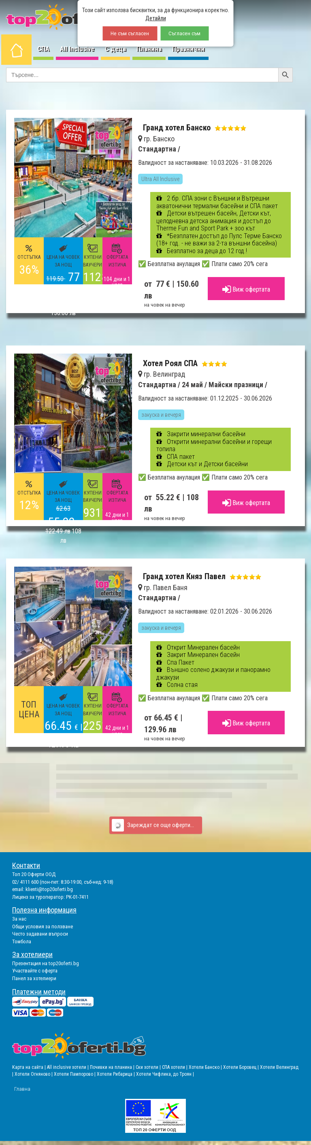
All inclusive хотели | (68, 1067)
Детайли (155, 18)
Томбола (21, 941)
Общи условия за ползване (42, 926)
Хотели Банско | (206, 1067)
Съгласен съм (184, 33)
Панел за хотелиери (34, 978)
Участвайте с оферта (35, 971)
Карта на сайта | (29, 1067)
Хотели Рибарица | (116, 1074)
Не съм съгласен (130, 33)
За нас (19, 919)
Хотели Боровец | (241, 1067)
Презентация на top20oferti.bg (45, 963)
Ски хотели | (149, 1067)
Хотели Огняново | (34, 1074)
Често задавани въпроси (40, 934)
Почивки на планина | (113, 1067)
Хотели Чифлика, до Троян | (165, 1074)
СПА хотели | (175, 1067)
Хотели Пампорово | (75, 1074)
